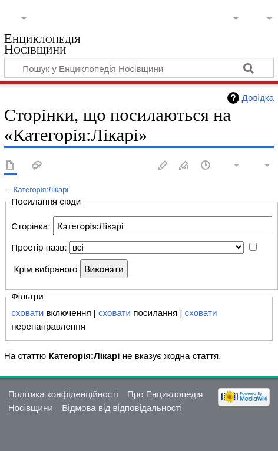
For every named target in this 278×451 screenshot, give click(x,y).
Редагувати (163, 166)
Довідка (258, 98)
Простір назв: (39, 247)
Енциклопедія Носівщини (42, 45)
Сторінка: (30, 226)
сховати (27, 313)
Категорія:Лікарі (41, 189)
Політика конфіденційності (63, 394)
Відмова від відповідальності (122, 408)
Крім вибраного (46, 269)
